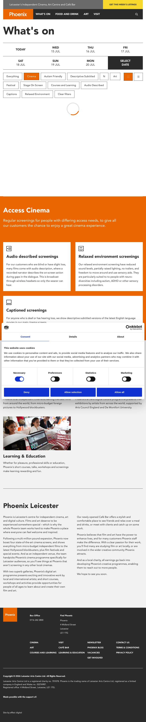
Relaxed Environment (37, 94)
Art (86, 14)
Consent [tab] (25, 336)
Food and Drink (67, 14)
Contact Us (122, 642)
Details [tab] (73, 336)
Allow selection (73, 392)
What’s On (43, 14)
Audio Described (94, 85)
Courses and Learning (63, 85)
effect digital (16, 712)
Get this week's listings (122, 4)
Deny (27, 392)
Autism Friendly (53, 76)
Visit (97, 14)
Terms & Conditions (127, 647)
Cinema (31, 76)
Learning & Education (24, 456)
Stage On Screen (33, 85)
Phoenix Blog (95, 647)
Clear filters (64, 94)
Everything (13, 76)
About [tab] (120, 336)
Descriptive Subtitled (82, 76)
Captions (12, 94)
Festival (11, 85)
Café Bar (64, 647)
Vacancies (93, 652)
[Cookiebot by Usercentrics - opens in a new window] (128, 327)
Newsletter (94, 642)
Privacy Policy (124, 652)
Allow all (119, 392)
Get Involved (95, 658)
